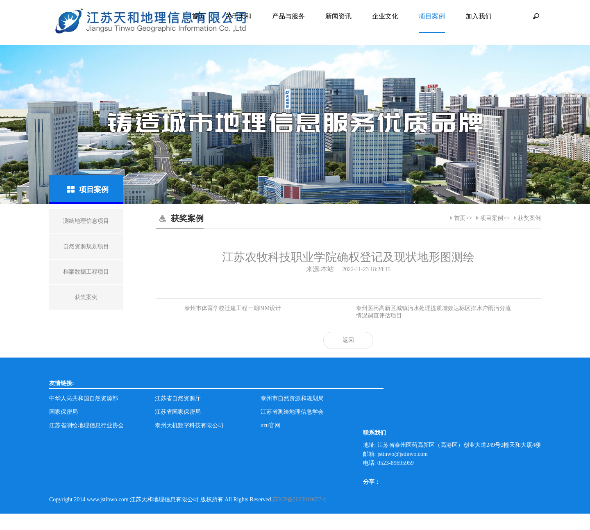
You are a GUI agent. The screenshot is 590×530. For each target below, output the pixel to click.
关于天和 (238, 16)
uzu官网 (270, 425)
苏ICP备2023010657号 (299, 499)
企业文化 (385, 16)
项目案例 (432, 16)
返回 (348, 340)
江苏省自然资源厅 (178, 398)
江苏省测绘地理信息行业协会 (86, 425)
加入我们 (478, 16)
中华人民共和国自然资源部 (83, 398)
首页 (198, 16)
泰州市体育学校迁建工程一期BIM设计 (232, 308)
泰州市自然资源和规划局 (292, 398)
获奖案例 (529, 218)
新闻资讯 (338, 16)
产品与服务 (288, 16)
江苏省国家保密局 (178, 412)
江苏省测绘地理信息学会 (292, 412)
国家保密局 (63, 412)
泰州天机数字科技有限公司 (189, 425)
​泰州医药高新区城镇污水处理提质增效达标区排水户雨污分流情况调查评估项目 (433, 312)
